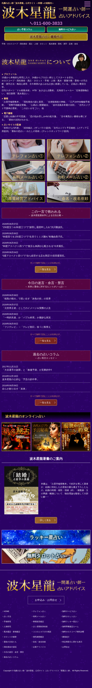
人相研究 (7, 627)
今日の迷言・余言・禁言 (14, 652)
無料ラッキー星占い (70, 622)
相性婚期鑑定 (38, 637)
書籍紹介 (66, 637)
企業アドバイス (39, 647)
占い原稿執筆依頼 (40, 627)
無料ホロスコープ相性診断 (73, 632)
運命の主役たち (10, 642)
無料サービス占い (69, 611)
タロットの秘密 (10, 637)
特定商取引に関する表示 (72, 642)
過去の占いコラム (11, 657)
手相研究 (7, 622)
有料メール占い (39, 616)
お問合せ (66, 647)
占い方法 (7, 616)
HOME (6, 611)
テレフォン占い (39, 611)
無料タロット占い (69, 616)
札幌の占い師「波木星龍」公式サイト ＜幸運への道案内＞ (28, 3)
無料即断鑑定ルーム (70, 627)
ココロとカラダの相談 (42, 632)
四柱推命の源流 (10, 647)
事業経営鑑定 (38, 622)
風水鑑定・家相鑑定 (12, 632)
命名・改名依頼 (39, 642)
